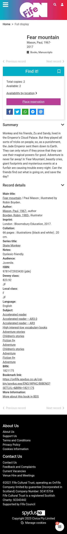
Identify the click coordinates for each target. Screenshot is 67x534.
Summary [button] (10, 125)
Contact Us (10, 462)
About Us (8, 431)
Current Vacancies (14, 471)
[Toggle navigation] (5, 4)
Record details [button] (14, 185)
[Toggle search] (54, 4)
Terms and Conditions (17, 440)
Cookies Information (16, 449)
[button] (59, 71)
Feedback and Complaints (19, 467)
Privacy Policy (11, 444)
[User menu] (62, 4)
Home (6, 24)
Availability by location (21, 93)
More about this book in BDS (21, 396)
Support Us (10, 436)
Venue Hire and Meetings (18, 475)
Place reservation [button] (42, 101)
